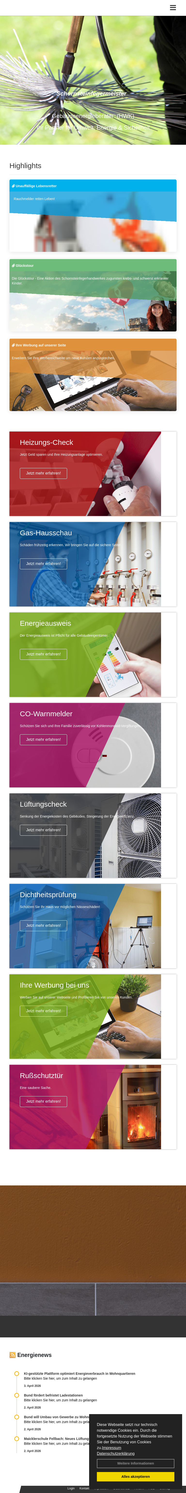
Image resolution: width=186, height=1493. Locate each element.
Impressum (111, 1448)
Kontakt (84, 1488)
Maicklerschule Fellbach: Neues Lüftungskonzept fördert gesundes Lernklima (86, 1439)
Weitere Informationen (135, 1463)
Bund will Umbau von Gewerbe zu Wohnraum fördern (67, 1417)
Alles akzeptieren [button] (135, 1477)
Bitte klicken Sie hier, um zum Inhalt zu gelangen (60, 1378)
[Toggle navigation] (173, 8)
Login (71, 1488)
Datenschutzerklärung (116, 1454)
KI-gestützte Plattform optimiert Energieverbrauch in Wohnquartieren (79, 1374)
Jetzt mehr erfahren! (43, 473)
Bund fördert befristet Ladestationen (53, 1395)
